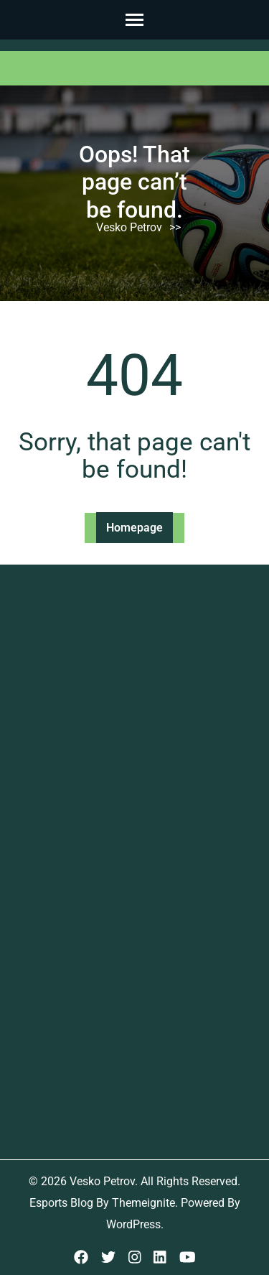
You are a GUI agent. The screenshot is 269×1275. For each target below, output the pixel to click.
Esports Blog (61, 1203)
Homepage (134, 527)
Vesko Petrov (129, 227)
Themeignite (143, 1203)
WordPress (133, 1224)
